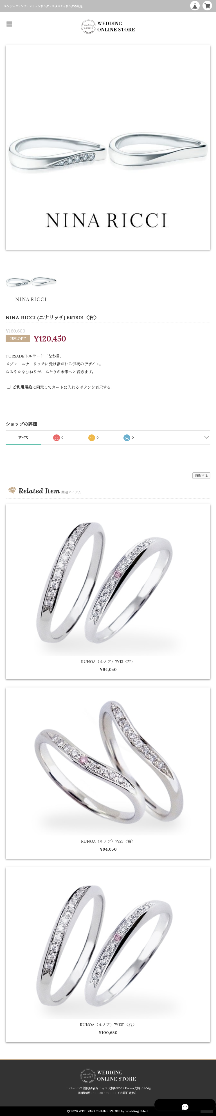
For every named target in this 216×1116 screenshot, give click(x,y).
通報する (201, 475)
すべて (23, 437)
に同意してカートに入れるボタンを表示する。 (63, 387)
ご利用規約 (22, 387)
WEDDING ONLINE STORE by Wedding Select (113, 1111)
